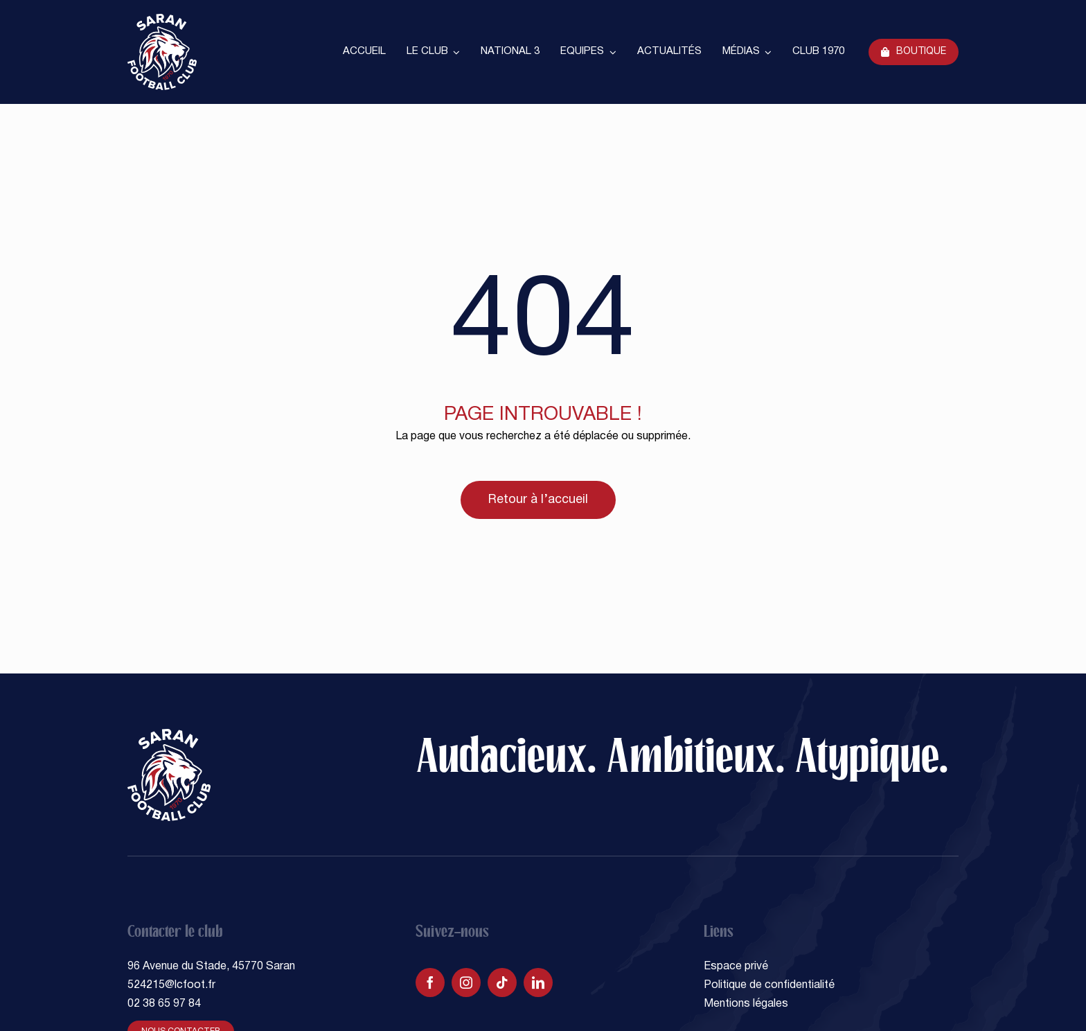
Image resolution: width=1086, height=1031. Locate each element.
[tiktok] (502, 982)
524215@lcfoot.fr (171, 985)
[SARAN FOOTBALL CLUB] (162, 19)
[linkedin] (538, 982)
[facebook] (430, 982)
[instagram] (466, 982)
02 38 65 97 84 (164, 1004)
